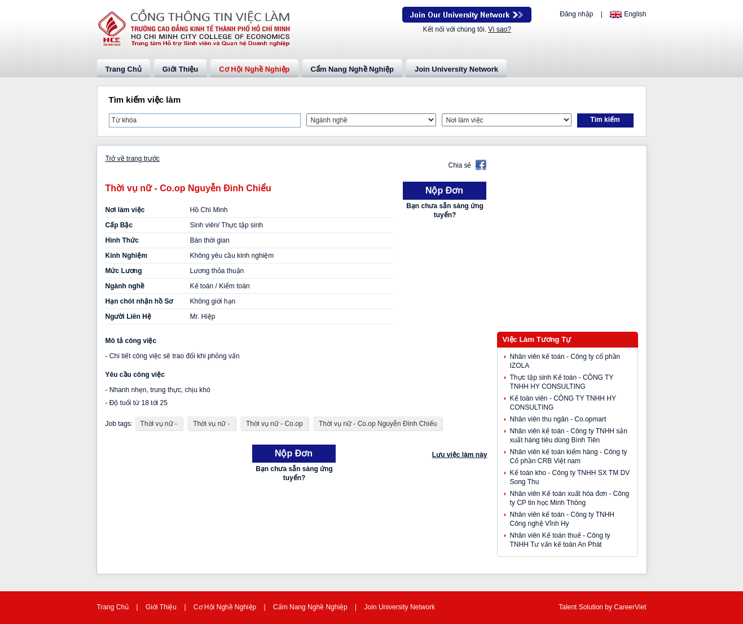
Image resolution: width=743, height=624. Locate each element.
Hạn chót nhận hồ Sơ (139, 301)
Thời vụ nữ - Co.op (274, 424)
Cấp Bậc (119, 225)
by (609, 607)
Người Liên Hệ (128, 316)
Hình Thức (122, 240)
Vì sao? (499, 29)
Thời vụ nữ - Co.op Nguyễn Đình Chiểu (378, 424)
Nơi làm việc (125, 210)
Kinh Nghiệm (126, 256)
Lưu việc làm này (459, 455)
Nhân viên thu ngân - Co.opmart (558, 419)
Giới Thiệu (180, 69)
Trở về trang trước (132, 158)
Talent (568, 607)
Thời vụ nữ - (158, 424)
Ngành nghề (125, 286)
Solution (592, 607)
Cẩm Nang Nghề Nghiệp (352, 69)
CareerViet (630, 607)
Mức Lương (123, 271)
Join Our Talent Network (466, 15)
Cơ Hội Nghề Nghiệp (254, 69)
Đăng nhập (576, 14)
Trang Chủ (123, 69)
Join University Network (456, 69)
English (635, 14)
